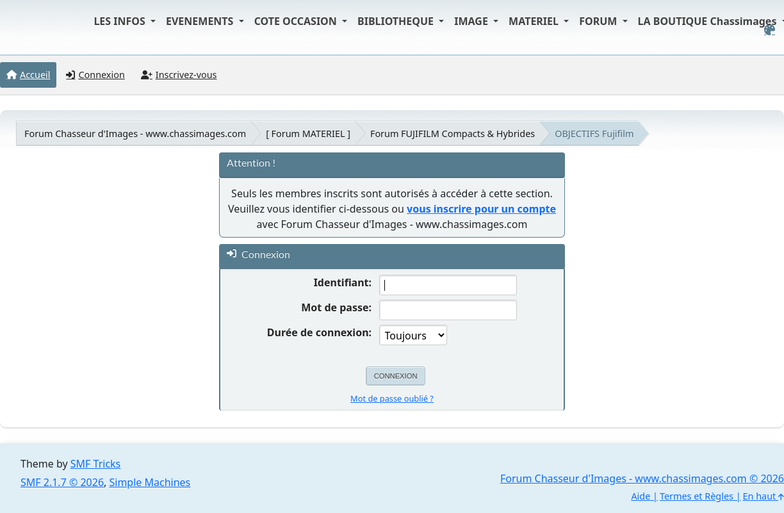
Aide (640, 496)
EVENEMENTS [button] (201, 21)
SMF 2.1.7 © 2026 (62, 482)
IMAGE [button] (472, 21)
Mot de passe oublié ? (392, 398)
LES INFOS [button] (121, 21)
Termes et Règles (696, 496)
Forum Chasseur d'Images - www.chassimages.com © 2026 (642, 478)
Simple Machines (150, 482)
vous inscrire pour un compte (481, 209)
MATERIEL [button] (535, 21)
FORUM (599, 21)
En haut (763, 496)
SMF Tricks (95, 464)
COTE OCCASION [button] (296, 21)
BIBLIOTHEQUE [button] (396, 21)
